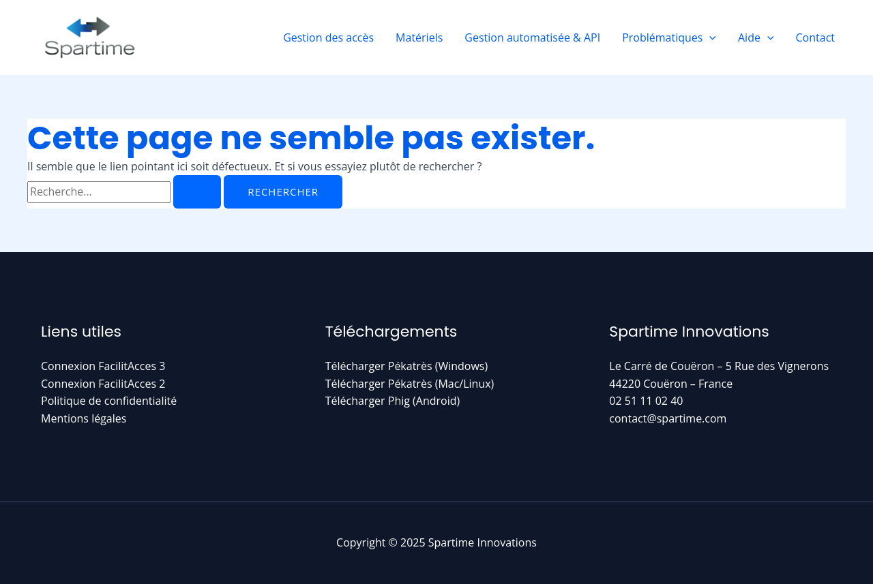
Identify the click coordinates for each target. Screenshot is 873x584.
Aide (756, 37)
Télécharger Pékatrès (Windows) (406, 365)
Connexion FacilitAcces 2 (103, 383)
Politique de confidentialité (109, 400)
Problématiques (669, 37)
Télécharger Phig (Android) (392, 400)
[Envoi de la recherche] (197, 192)
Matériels (419, 37)
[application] (709, 37)
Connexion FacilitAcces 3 (103, 365)
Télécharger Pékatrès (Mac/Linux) (409, 383)
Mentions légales (83, 418)
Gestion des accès (328, 37)
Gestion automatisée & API (532, 37)
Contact (815, 37)
